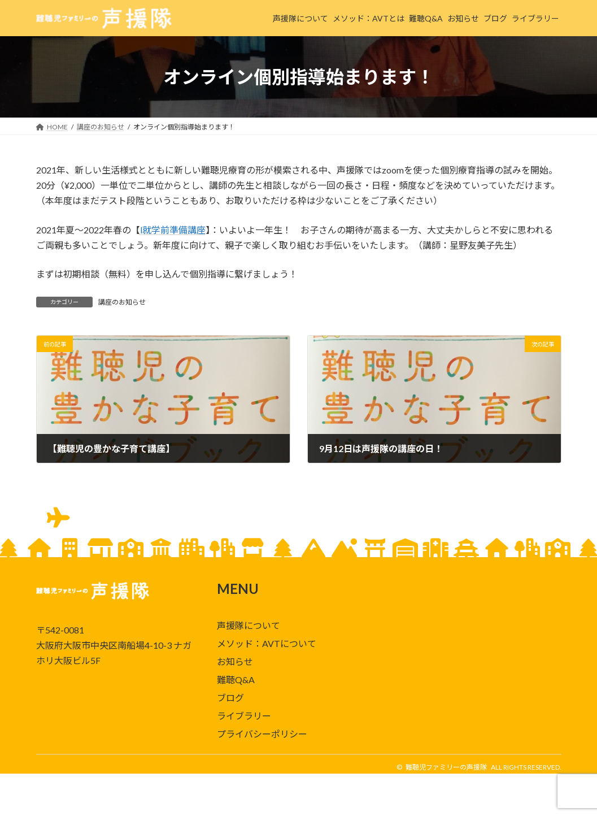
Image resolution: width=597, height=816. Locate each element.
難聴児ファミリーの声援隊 (446, 767)
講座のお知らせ (122, 302)
